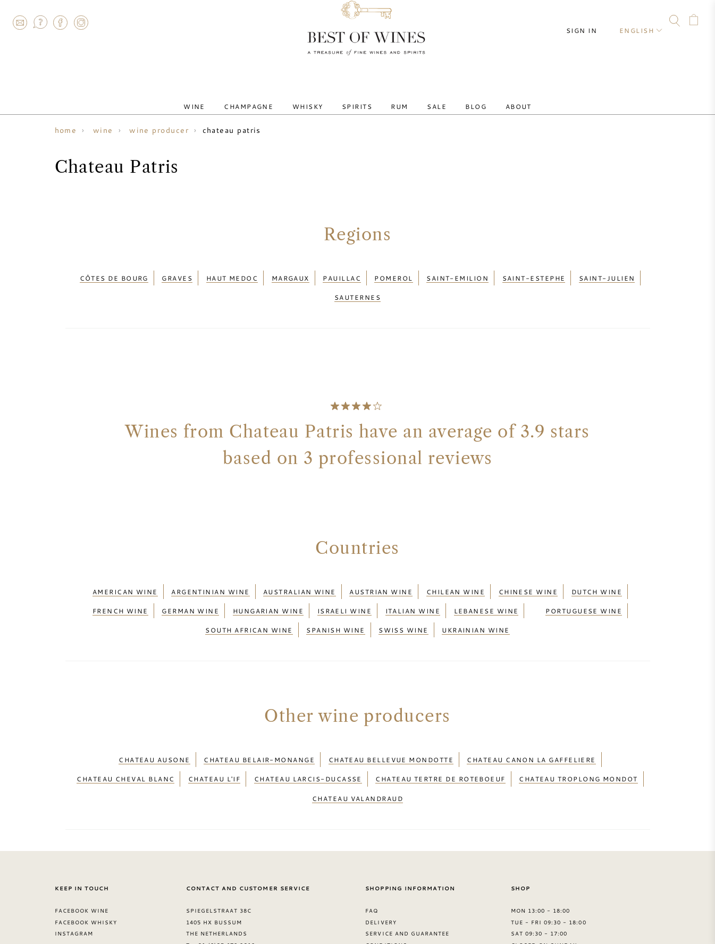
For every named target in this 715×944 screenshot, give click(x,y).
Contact (20, 22)
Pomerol (393, 275)
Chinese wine (528, 575)
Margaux (290, 275)
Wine (223, 97)
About (490, 97)
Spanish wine (335, 601)
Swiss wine (403, 601)
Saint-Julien (607, 275)
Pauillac (342, 275)
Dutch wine (597, 575)
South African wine (248, 601)
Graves (177, 275)
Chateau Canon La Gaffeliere (531, 724)
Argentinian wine (210, 575)
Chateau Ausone (154, 724)
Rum (395, 97)
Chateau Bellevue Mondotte (391, 724)
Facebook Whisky (86, 870)
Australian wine (299, 575)
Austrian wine (381, 575)
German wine (190, 588)
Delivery (380, 870)
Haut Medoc (232, 275)
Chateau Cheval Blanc (125, 737)
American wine (125, 575)
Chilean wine (455, 575)
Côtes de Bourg (114, 275)
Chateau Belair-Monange (259, 724)
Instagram (81, 22)
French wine (120, 588)
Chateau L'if (214, 737)
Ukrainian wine (475, 601)
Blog (455, 97)
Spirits (361, 97)
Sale (424, 97)
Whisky (320, 97)
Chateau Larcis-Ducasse (308, 737)
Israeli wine (344, 588)
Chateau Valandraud (357, 750)
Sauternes (357, 287)
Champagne (269, 97)
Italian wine (412, 588)
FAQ (40, 22)
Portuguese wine (583, 588)
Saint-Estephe (534, 275)
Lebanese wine (486, 588)
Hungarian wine (268, 588)
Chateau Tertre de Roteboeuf (440, 737)
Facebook (61, 22)
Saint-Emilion (457, 275)
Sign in (590, 21)
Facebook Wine (82, 859)
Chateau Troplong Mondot (578, 737)
